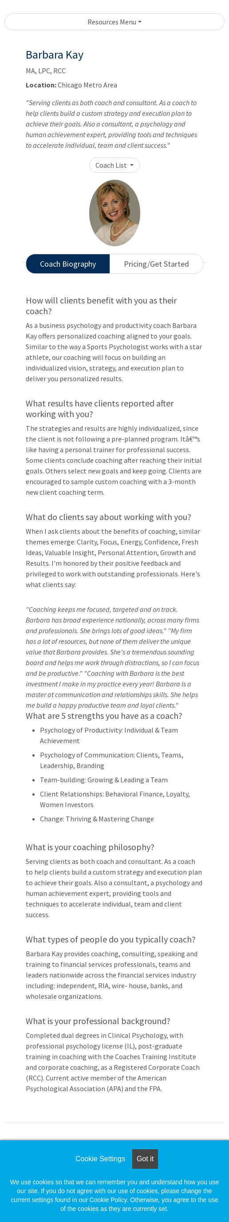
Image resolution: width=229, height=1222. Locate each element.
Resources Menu (111, 21)
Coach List (111, 165)
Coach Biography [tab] (68, 264)
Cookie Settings (100, 1159)
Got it (145, 1159)
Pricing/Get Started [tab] (156, 264)
